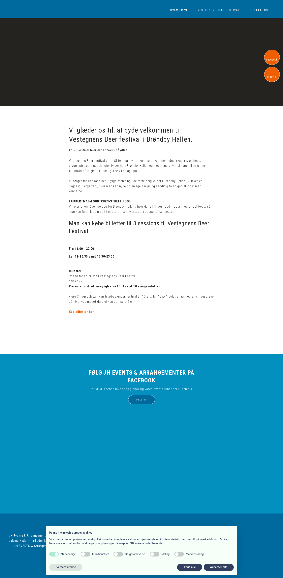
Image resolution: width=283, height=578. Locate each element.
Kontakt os (259, 10)
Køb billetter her (81, 312)
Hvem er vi (178, 10)
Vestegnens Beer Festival (219, 10)
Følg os (141, 399)
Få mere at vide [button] (66, 567)
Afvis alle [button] (189, 567)
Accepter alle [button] (218, 567)
